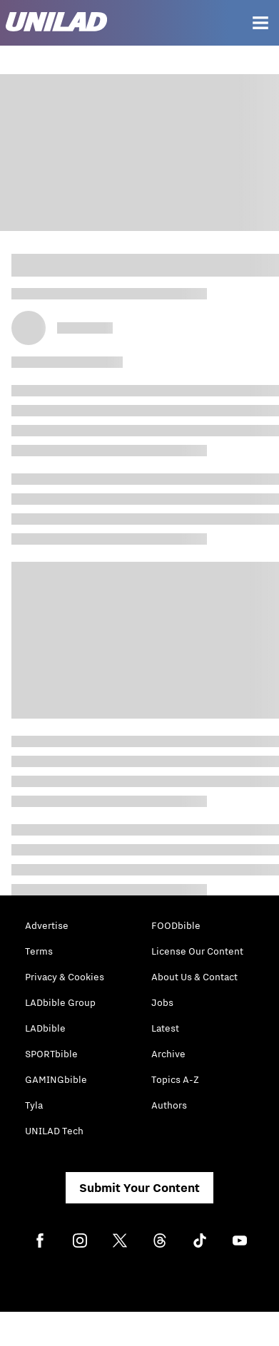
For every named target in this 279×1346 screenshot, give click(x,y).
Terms (39, 951)
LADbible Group (60, 1002)
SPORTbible (51, 1053)
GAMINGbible (56, 1079)
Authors (169, 1105)
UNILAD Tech (54, 1130)
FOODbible (176, 925)
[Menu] (260, 22)
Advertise (47, 925)
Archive (168, 1053)
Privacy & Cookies (64, 976)
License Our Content (197, 951)
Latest (165, 1028)
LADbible (45, 1028)
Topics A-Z (175, 1079)
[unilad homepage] (56, 23)
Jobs (162, 1002)
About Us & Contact (194, 976)
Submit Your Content (139, 1188)
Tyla (34, 1105)
